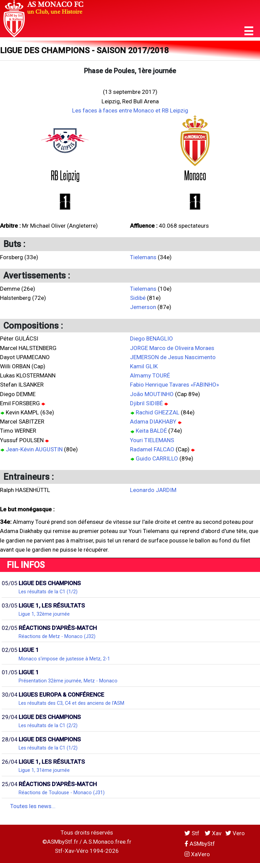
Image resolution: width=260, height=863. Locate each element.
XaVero (197, 854)
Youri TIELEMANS (152, 440)
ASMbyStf (200, 843)
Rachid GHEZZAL (157, 412)
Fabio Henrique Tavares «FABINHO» (174, 384)
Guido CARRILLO (157, 458)
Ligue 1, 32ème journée (44, 614)
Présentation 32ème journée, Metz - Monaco (68, 680)
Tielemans (143, 257)
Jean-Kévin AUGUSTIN (34, 449)
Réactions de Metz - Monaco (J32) (57, 636)
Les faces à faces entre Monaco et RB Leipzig (130, 110)
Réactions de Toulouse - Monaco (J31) (62, 792)
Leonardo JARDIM (153, 490)
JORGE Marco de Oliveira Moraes (172, 348)
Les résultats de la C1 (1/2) (48, 591)
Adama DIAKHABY (153, 421)
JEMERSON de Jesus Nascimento (173, 357)
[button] (248, 31)
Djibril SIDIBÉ (146, 403)
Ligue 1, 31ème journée (44, 770)
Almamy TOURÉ (150, 375)
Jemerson (143, 307)
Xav (213, 833)
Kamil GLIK (144, 366)
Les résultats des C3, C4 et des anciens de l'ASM (71, 703)
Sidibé (138, 297)
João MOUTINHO (152, 394)
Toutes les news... (33, 806)
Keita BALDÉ (151, 430)
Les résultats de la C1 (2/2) (48, 725)
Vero (235, 833)
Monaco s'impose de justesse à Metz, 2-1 (64, 658)
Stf (193, 833)
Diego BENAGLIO (151, 338)
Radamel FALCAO (152, 449)
